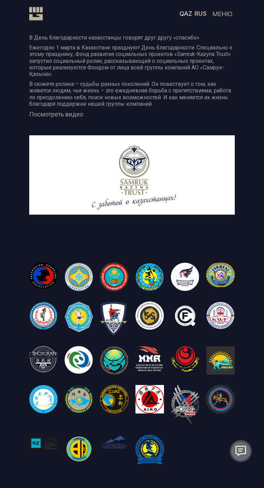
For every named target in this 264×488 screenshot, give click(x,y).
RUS (201, 13)
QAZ (185, 13)
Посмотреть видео (56, 114)
